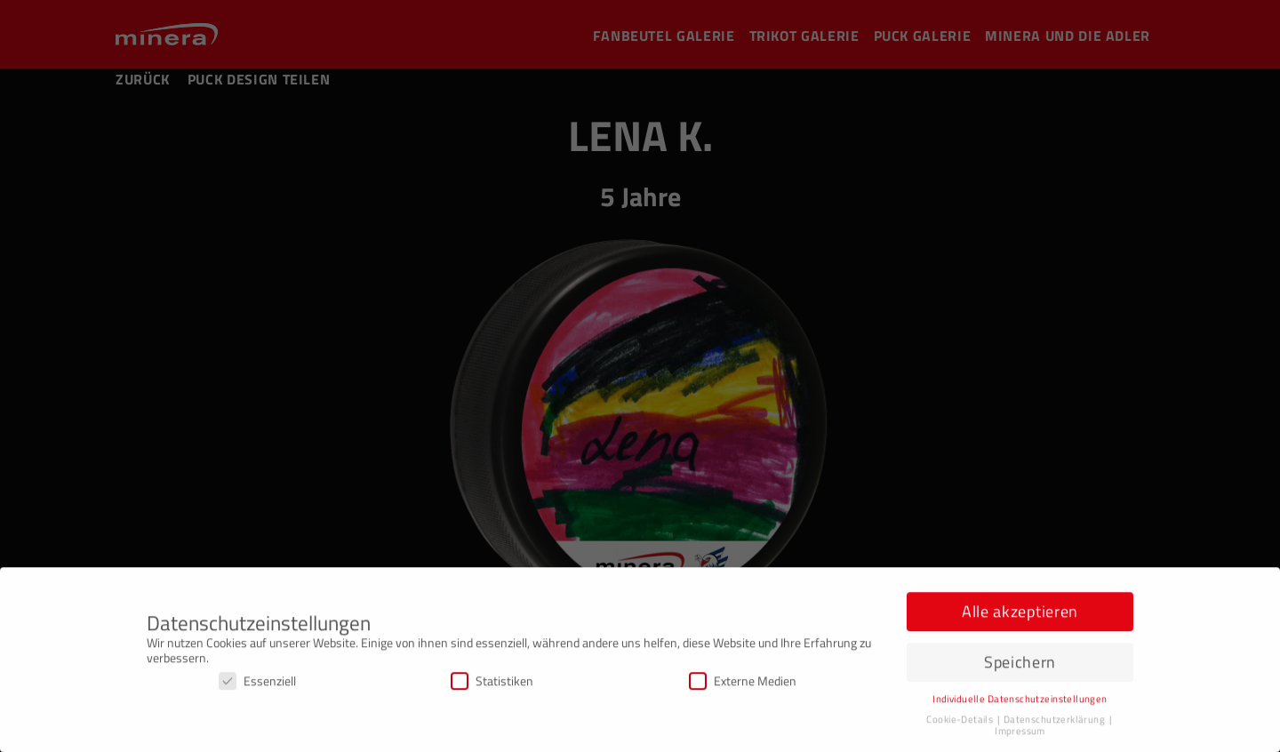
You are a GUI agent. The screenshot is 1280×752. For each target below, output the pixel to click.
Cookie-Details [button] (960, 722)
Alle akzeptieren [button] (1020, 615)
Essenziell (257, 683)
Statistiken (492, 683)
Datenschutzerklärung (1056, 722)
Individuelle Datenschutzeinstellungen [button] (1020, 701)
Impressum (1020, 733)
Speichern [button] (1020, 664)
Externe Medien (742, 683)
